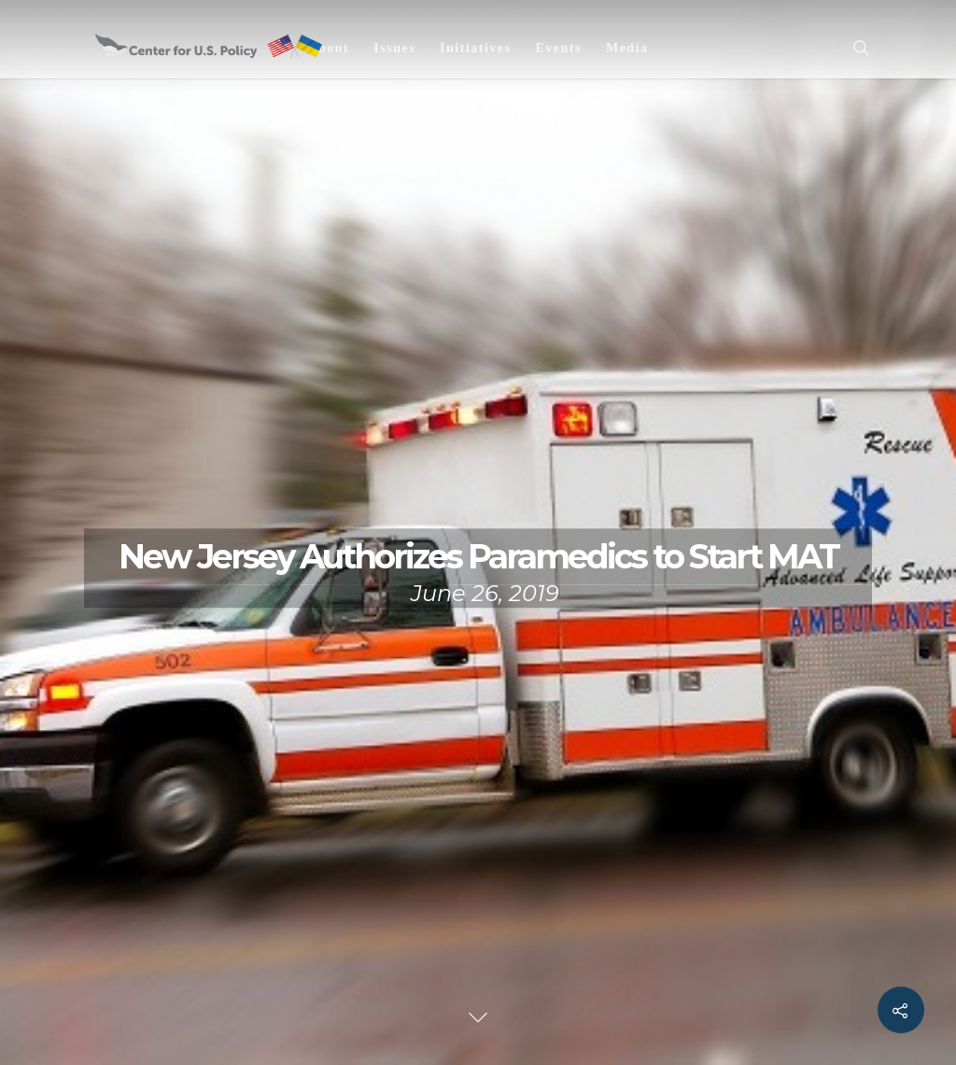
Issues (394, 48)
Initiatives (475, 48)
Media (627, 48)
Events (558, 48)
